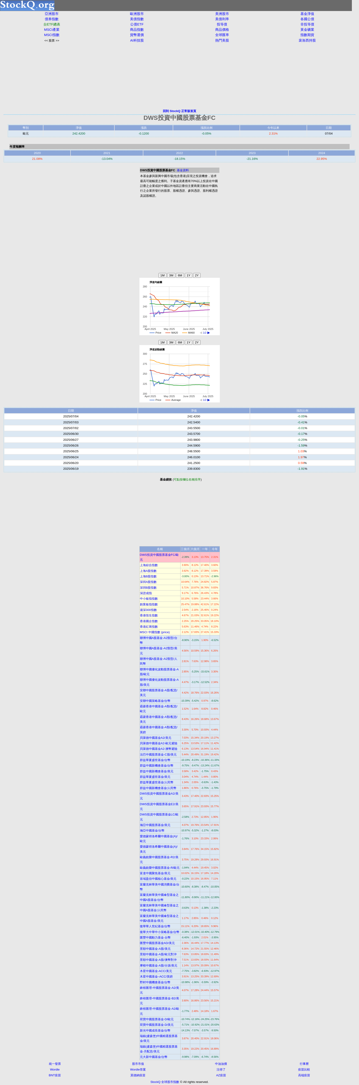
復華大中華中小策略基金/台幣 (160, 932)
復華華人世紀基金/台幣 (155, 926)
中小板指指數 (149, 598)
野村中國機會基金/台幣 (155, 982)
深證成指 (146, 593)
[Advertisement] (179, 76)
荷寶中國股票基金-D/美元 (157, 1024)
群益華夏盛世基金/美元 (155, 777)
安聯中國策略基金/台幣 (155, 701)
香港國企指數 (149, 621)
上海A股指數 (148, 571)
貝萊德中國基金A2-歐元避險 (159, 743)
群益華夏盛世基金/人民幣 (157, 782)
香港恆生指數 (149, 615)
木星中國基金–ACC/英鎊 (156, 976)
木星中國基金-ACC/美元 (156, 971)
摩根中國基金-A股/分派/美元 (159, 965)
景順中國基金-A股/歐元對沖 (158, 954)
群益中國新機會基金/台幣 (157, 765)
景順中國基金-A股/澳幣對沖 (158, 959)
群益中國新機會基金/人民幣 (158, 788)
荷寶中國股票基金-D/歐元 (157, 1019)
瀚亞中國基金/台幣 (152, 830)
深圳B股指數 (148, 587)
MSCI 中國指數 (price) (155, 632)
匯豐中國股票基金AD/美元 (157, 943)
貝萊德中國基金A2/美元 (155, 737)
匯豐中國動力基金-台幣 (155, 937)
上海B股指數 (148, 576)
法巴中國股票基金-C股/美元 (158, 754)
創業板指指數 (149, 604)
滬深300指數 (148, 610)
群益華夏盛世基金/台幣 (155, 760)
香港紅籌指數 (149, 626)
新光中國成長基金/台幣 (155, 1030)
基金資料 (183, 170)
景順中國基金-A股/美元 (155, 948)
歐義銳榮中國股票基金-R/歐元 (160, 867)
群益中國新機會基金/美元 (157, 771)
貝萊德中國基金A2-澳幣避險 (159, 749)
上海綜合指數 (149, 565)
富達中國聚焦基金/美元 (155, 873)
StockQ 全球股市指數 (164, 1082)
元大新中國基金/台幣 (154, 1057)
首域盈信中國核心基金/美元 (158, 878)
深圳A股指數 (148, 582)
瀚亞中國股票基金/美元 (155, 825)
